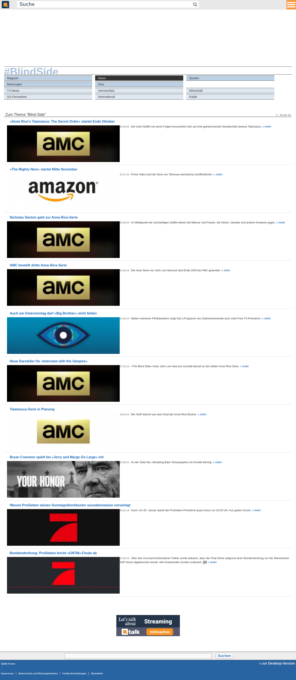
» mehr (266, 126)
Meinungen (14, 84)
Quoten (194, 78)
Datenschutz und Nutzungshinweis (38, 673)
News (102, 78)
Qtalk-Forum (8, 663)
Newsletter (97, 673)
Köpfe (193, 96)
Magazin (12, 78)
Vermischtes (106, 90)
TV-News (13, 90)
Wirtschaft (196, 90)
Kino (101, 84)
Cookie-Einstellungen (74, 673)
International (106, 96)
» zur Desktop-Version (277, 663)
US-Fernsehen (17, 96)
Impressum (7, 673)
